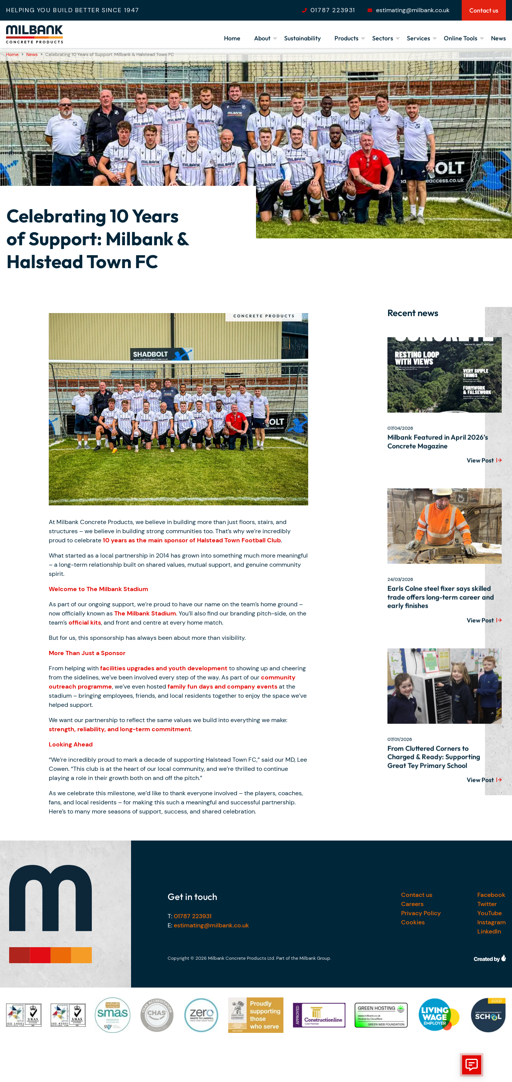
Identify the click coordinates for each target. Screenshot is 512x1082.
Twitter (487, 904)
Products (346, 38)
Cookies (413, 922)
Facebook (491, 895)
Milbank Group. (315, 958)
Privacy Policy (421, 913)
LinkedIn (489, 931)
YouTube (489, 913)
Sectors (382, 38)
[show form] (471, 1064)
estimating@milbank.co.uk (413, 10)
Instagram (491, 922)
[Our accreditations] (24, 1015)
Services (418, 38)
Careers (412, 904)
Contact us (416, 895)
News (498, 38)
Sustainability (302, 38)
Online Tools (460, 38)
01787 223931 (332, 10)
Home (232, 38)
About (262, 38)
